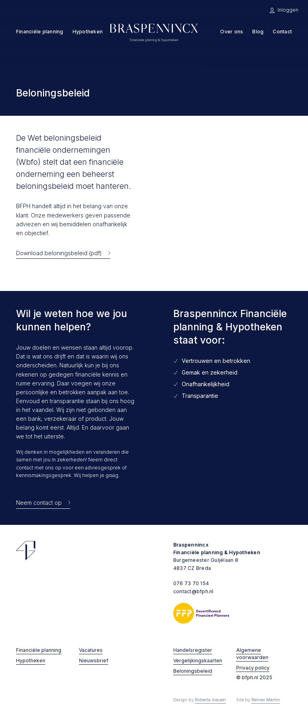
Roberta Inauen (210, 700)
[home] (154, 32)
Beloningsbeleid (192, 671)
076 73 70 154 (191, 583)
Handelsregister (192, 650)
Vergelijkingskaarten (197, 661)
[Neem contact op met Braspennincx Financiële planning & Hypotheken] (43, 502)
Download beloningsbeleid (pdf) (59, 253)
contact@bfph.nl (193, 591)
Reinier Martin (265, 700)
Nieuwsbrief (93, 661)
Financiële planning (38, 650)
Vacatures (91, 650)
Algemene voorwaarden (252, 653)
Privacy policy (253, 668)
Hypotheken (30, 661)
